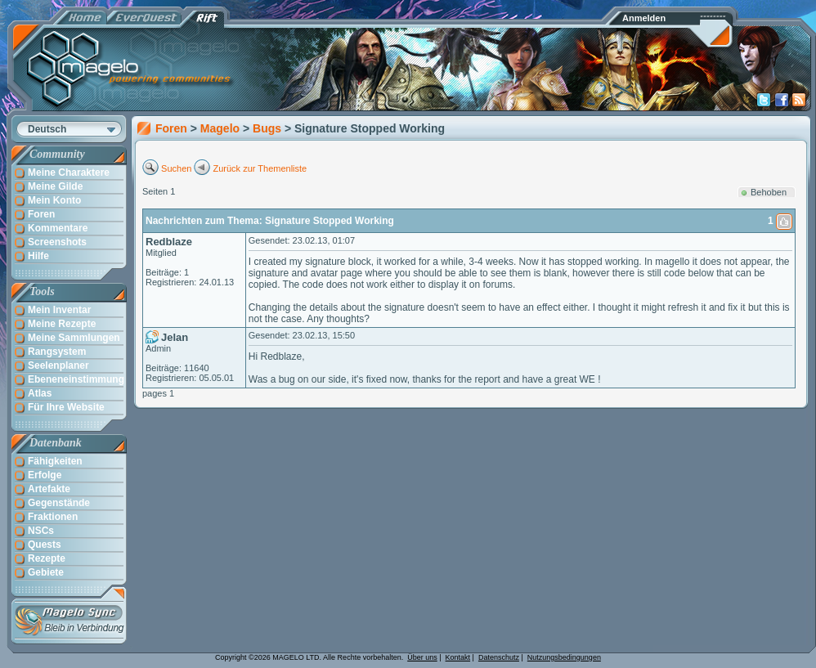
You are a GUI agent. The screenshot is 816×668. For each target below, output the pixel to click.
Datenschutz (498, 657)
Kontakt (458, 657)
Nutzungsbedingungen (564, 657)
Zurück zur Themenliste (260, 168)
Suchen (176, 168)
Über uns (422, 657)
